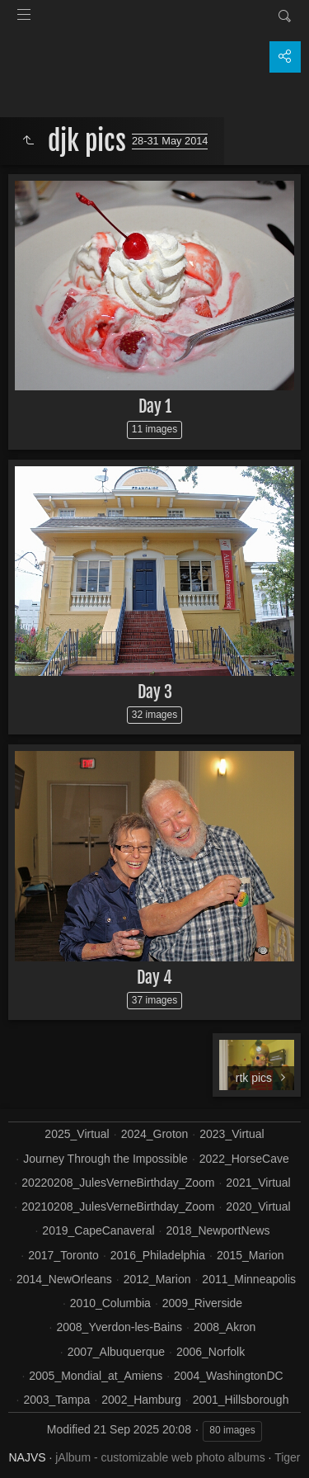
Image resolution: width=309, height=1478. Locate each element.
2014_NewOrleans (64, 1279)
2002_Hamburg (141, 1399)
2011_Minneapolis (249, 1279)
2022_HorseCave (244, 1158)
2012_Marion (157, 1279)
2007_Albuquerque (116, 1351)
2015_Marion (250, 1255)
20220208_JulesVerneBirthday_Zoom (117, 1182)
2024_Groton (155, 1133)
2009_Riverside (202, 1303)
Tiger (287, 1457)
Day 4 (154, 977)
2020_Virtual (258, 1206)
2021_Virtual (258, 1182)
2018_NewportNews (217, 1230)
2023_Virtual (231, 1133)
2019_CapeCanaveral (98, 1230)
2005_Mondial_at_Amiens (95, 1375)
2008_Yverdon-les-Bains (119, 1327)
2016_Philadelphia (157, 1255)
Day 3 (155, 692)
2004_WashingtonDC (228, 1375)
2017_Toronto (63, 1255)
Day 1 (154, 406)
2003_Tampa (56, 1399)
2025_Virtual (76, 1133)
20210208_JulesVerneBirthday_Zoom (117, 1206)
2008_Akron (225, 1327)
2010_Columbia (110, 1303)
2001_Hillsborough (241, 1399)
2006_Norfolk (210, 1351)
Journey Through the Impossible (105, 1158)
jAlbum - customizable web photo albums (160, 1457)
